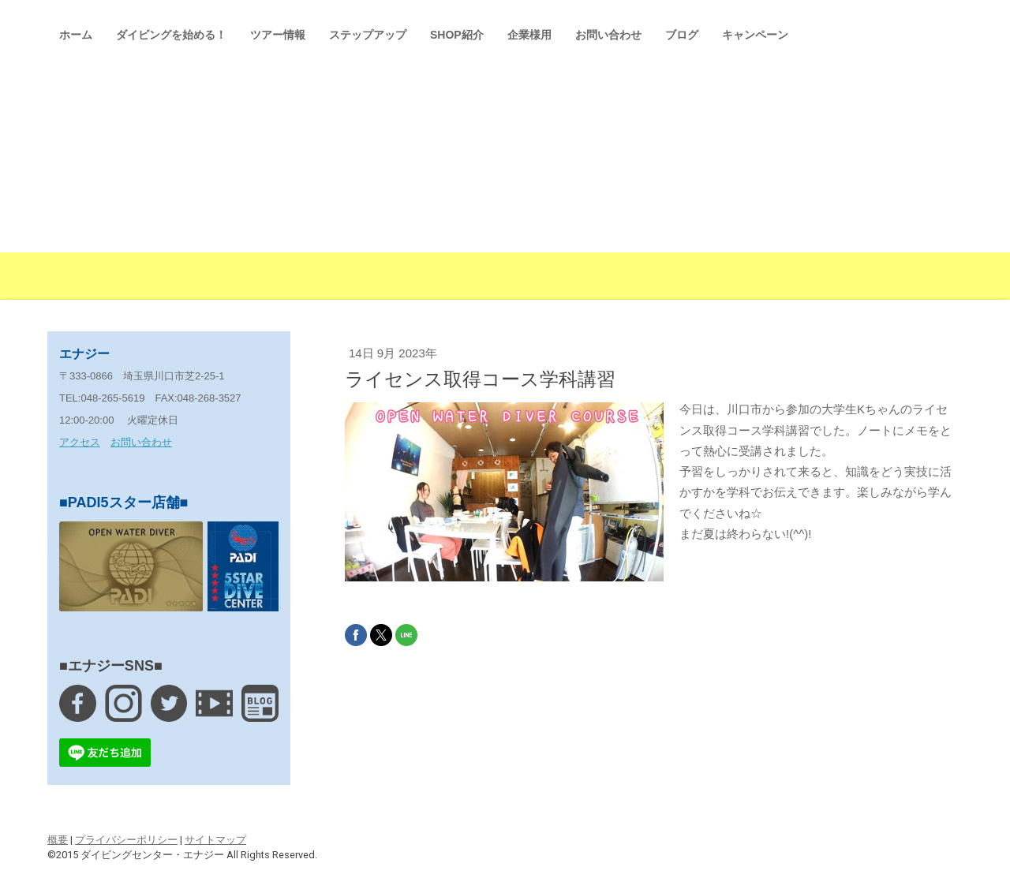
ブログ (681, 34)
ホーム (75, 34)
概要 (57, 840)
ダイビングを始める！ (171, 34)
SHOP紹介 (457, 34)
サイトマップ (215, 840)
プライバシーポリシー (126, 840)
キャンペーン (755, 34)
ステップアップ (367, 34)
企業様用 (529, 34)
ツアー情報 (277, 34)
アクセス (79, 442)
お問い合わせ (608, 34)
